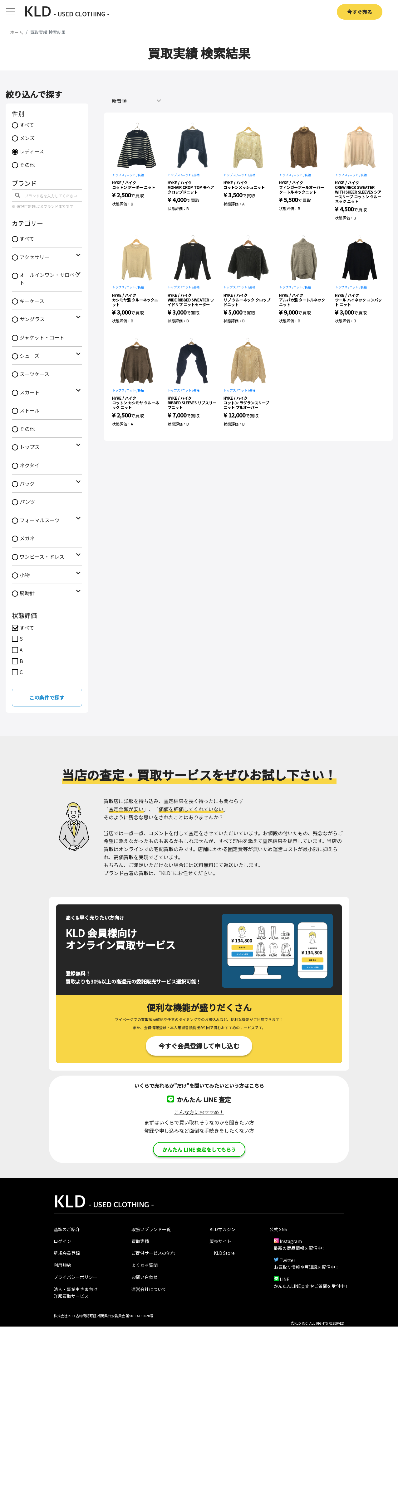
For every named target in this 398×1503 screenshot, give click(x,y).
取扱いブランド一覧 (151, 1229)
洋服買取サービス (71, 1296)
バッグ (27, 483)
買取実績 (140, 1241)
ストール (30, 410)
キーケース (32, 301)
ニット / (132, 174)
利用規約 (62, 1265)
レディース (32, 151)
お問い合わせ (144, 1277)
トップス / (119, 174)
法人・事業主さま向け (75, 1289)
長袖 (141, 174)
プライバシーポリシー (75, 1277)
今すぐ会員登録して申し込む (199, 1045)
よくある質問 (144, 1265)
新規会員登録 (67, 1253)
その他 (27, 164)
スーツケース (34, 374)
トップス (30, 446)
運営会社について (148, 1289)
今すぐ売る (359, 12)
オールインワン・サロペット (50, 279)
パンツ (27, 501)
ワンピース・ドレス (42, 556)
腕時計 (27, 593)
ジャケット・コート (42, 337)
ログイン (62, 1241)
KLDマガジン (222, 1229)
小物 (25, 575)
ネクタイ (29, 465)
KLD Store (224, 1253)
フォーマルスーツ (40, 520)
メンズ (27, 138)
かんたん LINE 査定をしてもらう (199, 1149)
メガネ (27, 538)
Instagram (291, 1241)
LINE (284, 1279)
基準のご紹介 (67, 1229)
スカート (30, 392)
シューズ (29, 355)
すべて (27, 124)
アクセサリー (34, 257)
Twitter (287, 1260)
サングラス (32, 319)
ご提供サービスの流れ (153, 1253)
